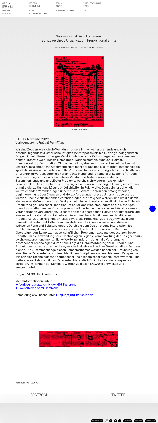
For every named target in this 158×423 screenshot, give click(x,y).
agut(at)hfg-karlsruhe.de (76, 295)
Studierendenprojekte (65, 11)
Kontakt (59, 6)
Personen (6, 11)
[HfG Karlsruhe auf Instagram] (115, 420)
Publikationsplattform (38, 13)
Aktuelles (6, 3)
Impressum (127, 421)
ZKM (84, 11)
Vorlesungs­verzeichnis (92, 3)
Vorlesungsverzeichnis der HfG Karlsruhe (48, 284)
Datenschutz (138, 421)
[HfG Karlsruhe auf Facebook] (119, 420)
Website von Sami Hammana (39, 288)
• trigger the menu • (152, 209)
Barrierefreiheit (150, 421)
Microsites (6, 13)
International (34, 6)
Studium (59, 3)
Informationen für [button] (97, 421)
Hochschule (33, 3)
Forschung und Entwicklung (8, 7)
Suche (31, 11)
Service (85, 6)
